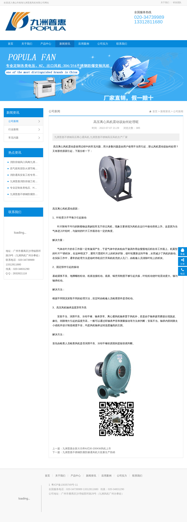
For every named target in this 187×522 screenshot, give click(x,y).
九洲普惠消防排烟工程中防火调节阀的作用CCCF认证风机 (24, 181)
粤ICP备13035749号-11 (64, 484)
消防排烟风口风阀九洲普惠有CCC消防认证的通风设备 (24, 162)
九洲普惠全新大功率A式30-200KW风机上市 (86, 448)
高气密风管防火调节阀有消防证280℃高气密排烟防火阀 (24, 168)
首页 (10, 43)
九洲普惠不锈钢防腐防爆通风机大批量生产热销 (24, 194)
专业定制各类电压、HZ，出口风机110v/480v (24, 187)
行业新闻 (13, 129)
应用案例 (83, 43)
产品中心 (45, 43)
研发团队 (177, 2)
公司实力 (102, 43)
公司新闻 (13, 121)
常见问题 (13, 137)
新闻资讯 (64, 43)
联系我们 (121, 43)
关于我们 (165, 2)
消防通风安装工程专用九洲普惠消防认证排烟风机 (24, 174)
